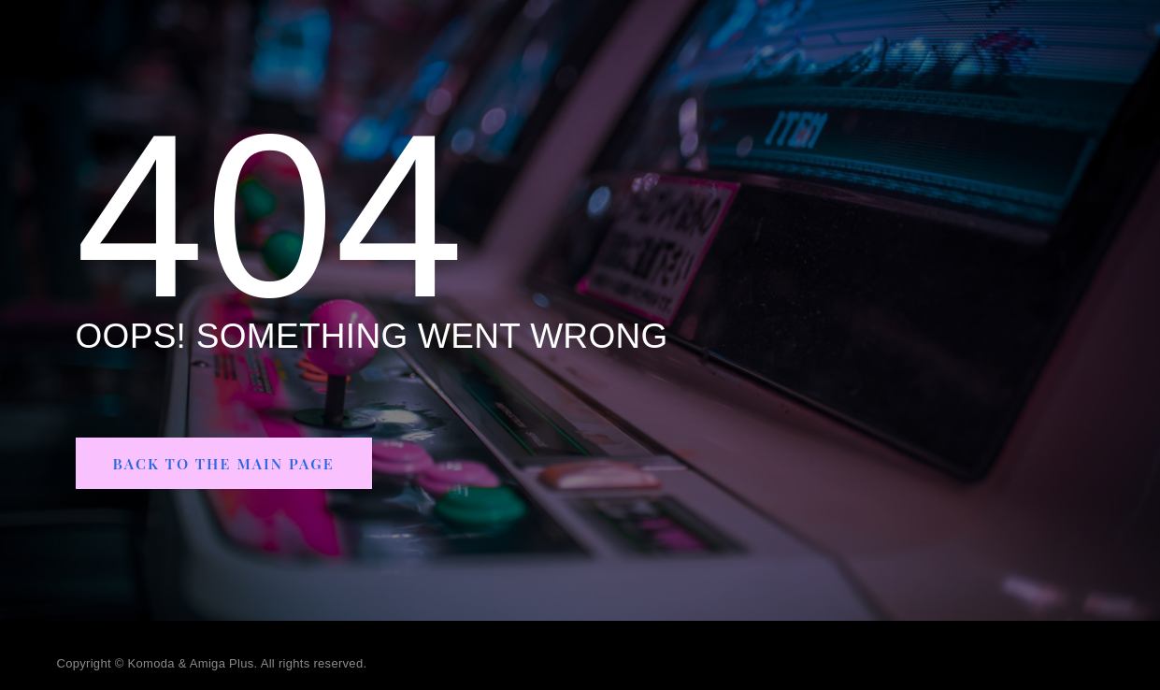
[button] (235, 463)
